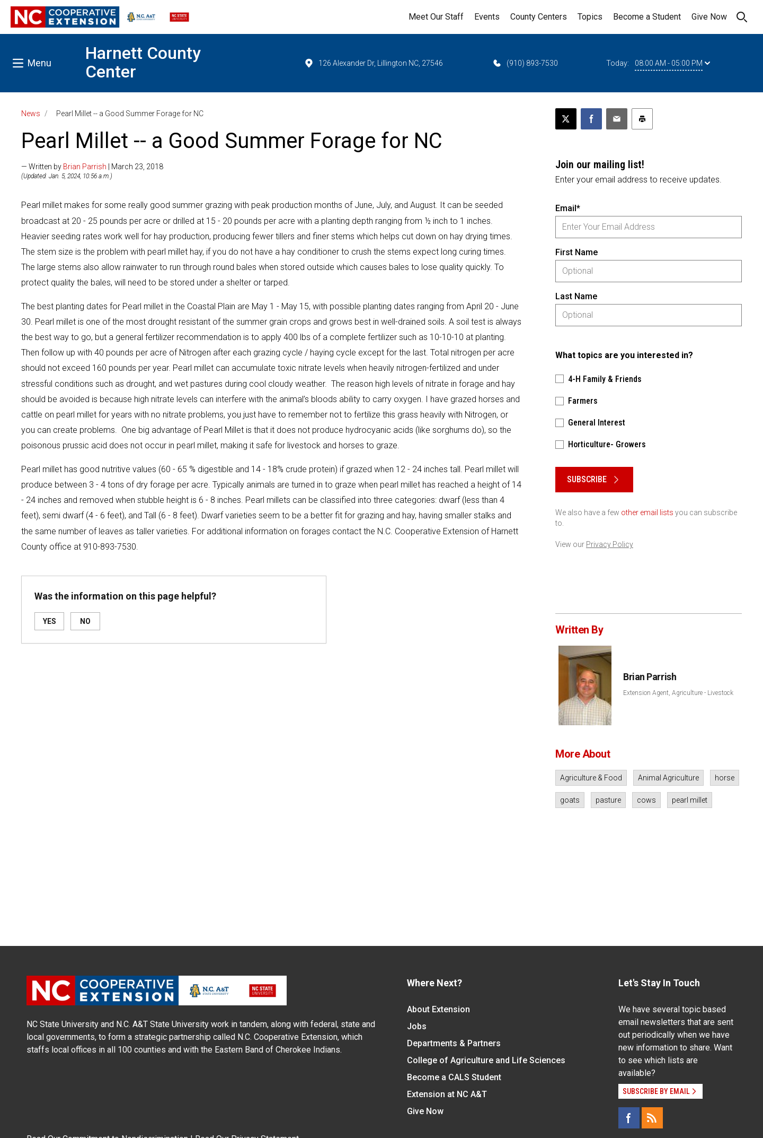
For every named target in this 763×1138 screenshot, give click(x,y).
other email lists (647, 512)
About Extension (438, 1009)
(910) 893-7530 (525, 63)
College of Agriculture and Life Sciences (486, 1060)
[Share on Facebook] (591, 118)
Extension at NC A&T (447, 1094)
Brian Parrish (85, 166)
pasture (608, 800)
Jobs (417, 1026)
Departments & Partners (454, 1043)
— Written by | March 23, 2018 (92, 166)
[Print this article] (642, 118)
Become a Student (647, 17)
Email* (567, 208)
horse (724, 778)
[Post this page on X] (565, 118)
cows (646, 800)
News (30, 113)
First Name (576, 252)
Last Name (576, 296)
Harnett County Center (143, 62)
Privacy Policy (609, 544)
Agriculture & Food (591, 778)
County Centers (538, 17)
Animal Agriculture (668, 778)
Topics (590, 17)
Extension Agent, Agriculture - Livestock (678, 693)
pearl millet (689, 800)
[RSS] (652, 1117)
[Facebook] (629, 1117)
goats (570, 800)
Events (487, 17)
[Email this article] (616, 118)
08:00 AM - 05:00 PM (672, 63)
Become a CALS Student (454, 1077)
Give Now (709, 17)
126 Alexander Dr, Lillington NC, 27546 (373, 63)
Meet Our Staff (436, 17)
